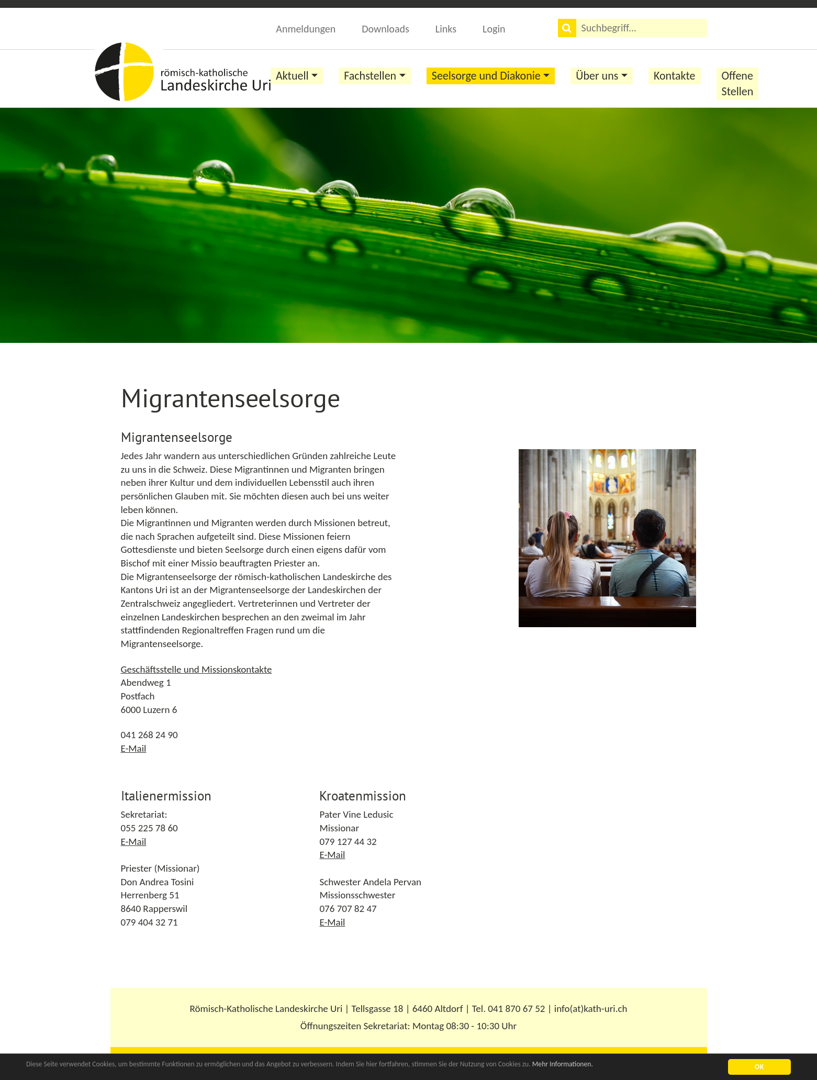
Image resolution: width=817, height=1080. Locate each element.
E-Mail (134, 748)
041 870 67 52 (516, 1009)
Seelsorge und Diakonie (486, 76)
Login (494, 29)
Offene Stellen (738, 83)
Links (445, 29)
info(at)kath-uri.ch (591, 1009)
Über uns (597, 76)
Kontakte (675, 76)
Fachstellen (370, 76)
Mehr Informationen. (562, 1064)
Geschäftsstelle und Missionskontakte (196, 669)
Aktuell (292, 76)
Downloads (385, 29)
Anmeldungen (305, 29)
